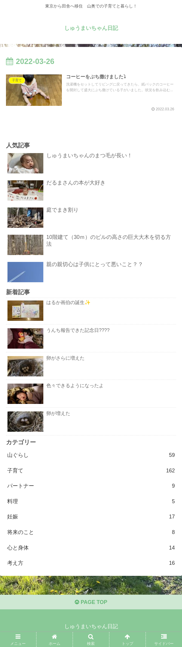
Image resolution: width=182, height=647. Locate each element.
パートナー (91, 487)
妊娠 (91, 518)
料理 (91, 503)
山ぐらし (91, 456)
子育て (91, 471)
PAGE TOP (91, 605)
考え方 (91, 565)
